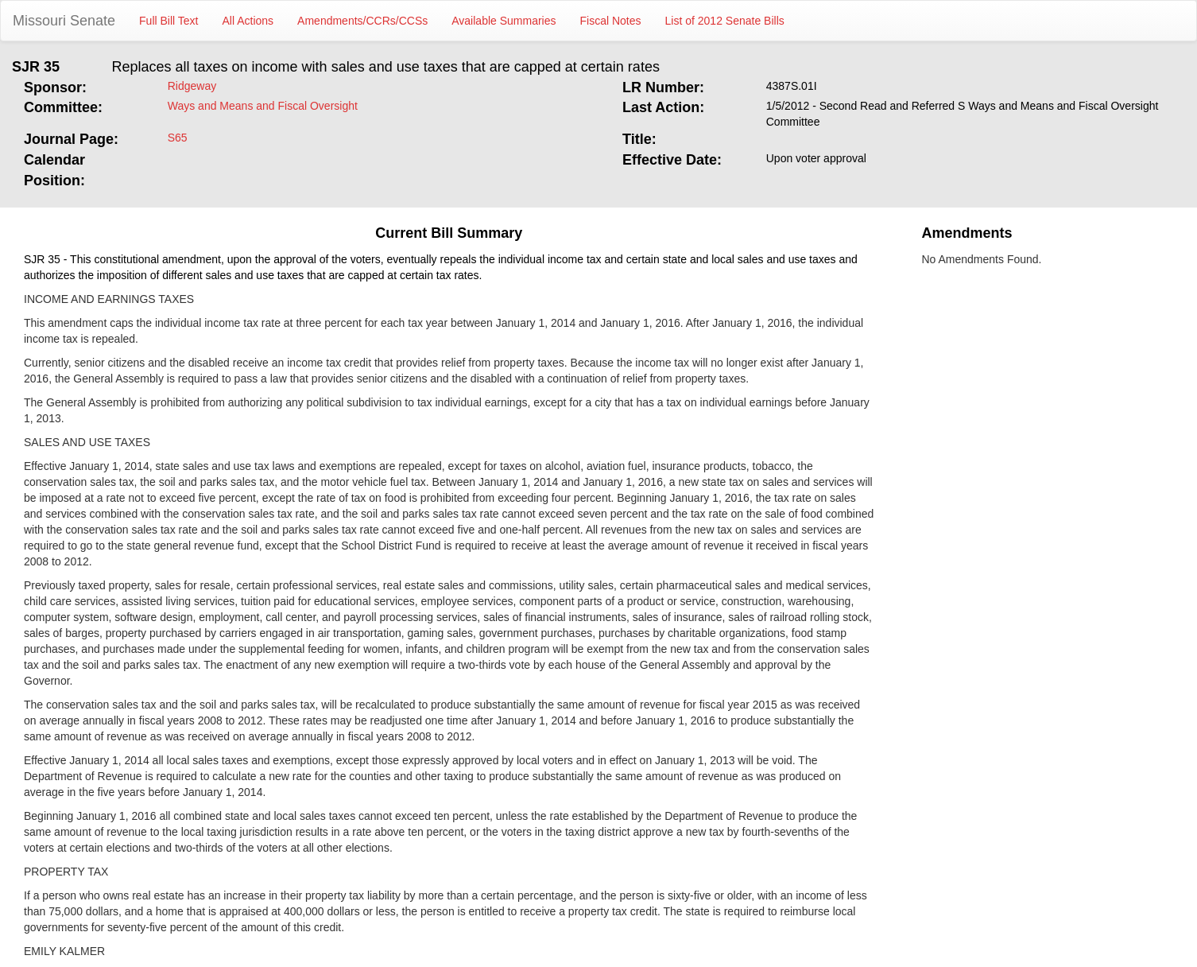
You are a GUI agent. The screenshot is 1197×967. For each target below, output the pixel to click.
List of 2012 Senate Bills (724, 20)
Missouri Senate (64, 21)
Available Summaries (503, 20)
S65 (178, 137)
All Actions (248, 20)
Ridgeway (192, 86)
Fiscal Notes (610, 20)
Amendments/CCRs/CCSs (362, 20)
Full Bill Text (168, 20)
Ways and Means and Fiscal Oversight (263, 105)
